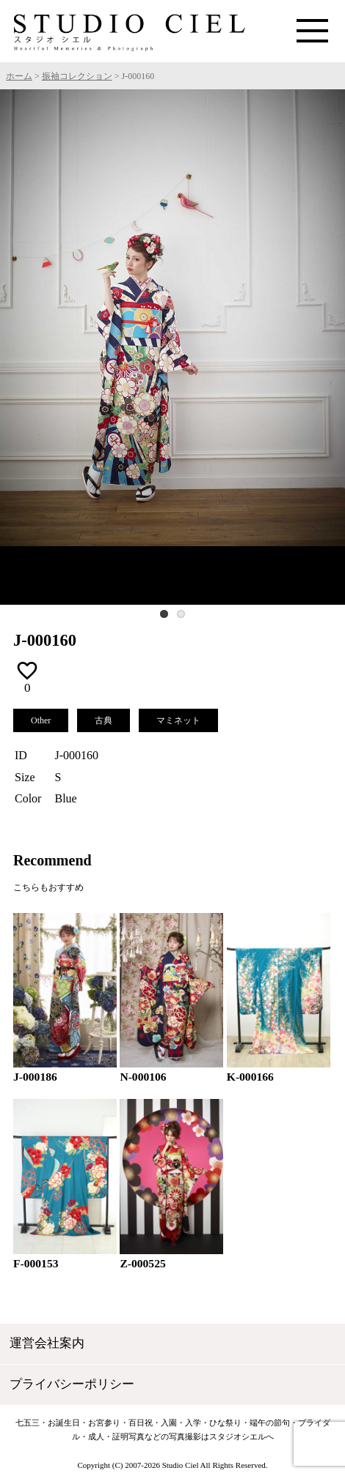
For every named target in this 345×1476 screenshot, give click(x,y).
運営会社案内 (47, 1343)
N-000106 (143, 1076)
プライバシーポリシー (72, 1384)
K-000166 (250, 1076)
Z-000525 (142, 1263)
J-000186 (35, 1076)
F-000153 (36, 1263)
